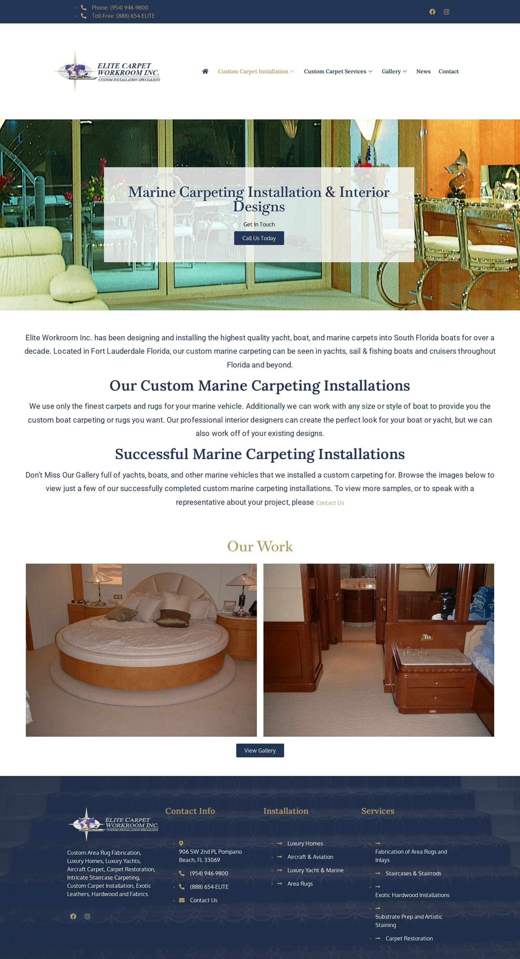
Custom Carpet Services (339, 71)
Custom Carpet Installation (257, 71)
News (423, 71)
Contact (449, 71)
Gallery (395, 71)
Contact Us (330, 502)
